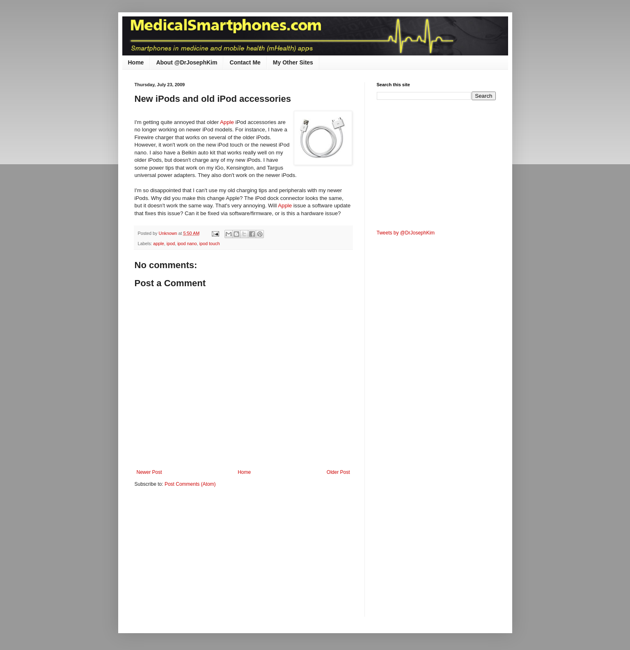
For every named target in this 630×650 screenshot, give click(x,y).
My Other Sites (293, 62)
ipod (171, 243)
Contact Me (244, 62)
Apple (227, 122)
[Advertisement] (204, 557)
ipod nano (187, 243)
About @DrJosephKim (186, 62)
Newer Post (149, 472)
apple (158, 243)
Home (136, 62)
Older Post (338, 472)
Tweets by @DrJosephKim (406, 233)
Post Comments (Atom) (190, 484)
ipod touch (209, 243)
